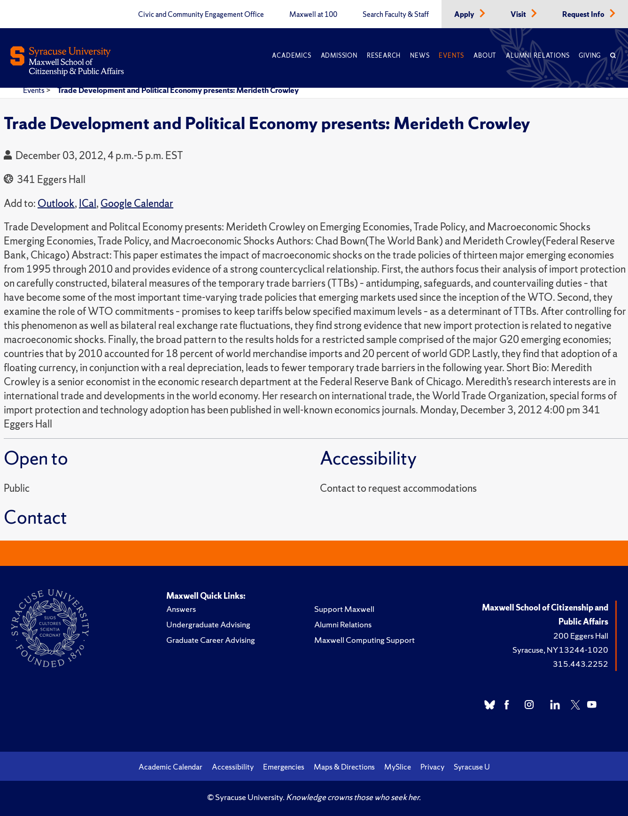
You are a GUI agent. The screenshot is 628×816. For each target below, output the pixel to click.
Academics (291, 56)
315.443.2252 (580, 663)
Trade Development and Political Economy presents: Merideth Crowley (178, 90)
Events (451, 56)
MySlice (397, 767)
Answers (181, 608)
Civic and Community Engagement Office (201, 14)
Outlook (56, 203)
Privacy (432, 767)
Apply (465, 14)
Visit (519, 14)
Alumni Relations (537, 56)
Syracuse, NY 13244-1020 (560, 649)
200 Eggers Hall (580, 635)
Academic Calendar (170, 767)
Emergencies (283, 767)
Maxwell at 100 (313, 14)
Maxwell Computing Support (364, 639)
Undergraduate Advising (208, 624)
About (484, 56)
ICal (87, 203)
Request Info (584, 14)
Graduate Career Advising (210, 639)
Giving (590, 56)
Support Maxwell (344, 608)
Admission (339, 56)
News (419, 56)
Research (384, 56)
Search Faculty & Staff (396, 14)
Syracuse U (472, 767)
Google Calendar (137, 203)
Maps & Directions (344, 767)
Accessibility (233, 767)
